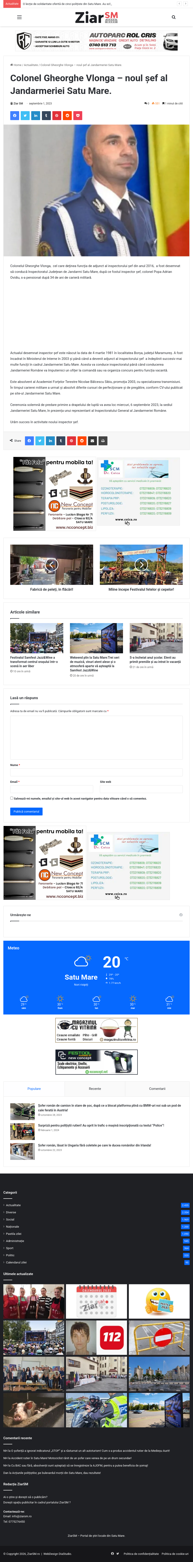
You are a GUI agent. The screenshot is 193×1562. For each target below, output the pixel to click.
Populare (34, 1089)
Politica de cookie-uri (175, 1554)
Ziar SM (18, 103)
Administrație (15, 1241)
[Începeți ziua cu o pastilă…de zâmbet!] (159, 1301)
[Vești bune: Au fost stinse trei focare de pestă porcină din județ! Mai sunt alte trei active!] (33, 1410)
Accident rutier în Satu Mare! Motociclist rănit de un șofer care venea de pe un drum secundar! (71, 1458)
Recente (95, 1089)
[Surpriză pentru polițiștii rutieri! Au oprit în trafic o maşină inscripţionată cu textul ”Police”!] (22, 1131)
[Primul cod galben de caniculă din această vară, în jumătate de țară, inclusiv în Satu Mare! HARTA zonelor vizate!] (159, 1374)
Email (15, 781)
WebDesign (50, 1554)
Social (10, 1219)
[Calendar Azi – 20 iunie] (96, 1301)
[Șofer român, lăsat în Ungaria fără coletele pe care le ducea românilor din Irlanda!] (22, 1151)
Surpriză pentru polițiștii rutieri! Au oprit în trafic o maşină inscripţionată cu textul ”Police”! (101, 1125)
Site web (105, 781)
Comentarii (157, 1089)
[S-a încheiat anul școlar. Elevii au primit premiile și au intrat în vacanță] (156, 638)
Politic (10, 1255)
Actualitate (31, 65)
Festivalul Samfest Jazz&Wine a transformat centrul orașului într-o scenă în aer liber (34, 662)
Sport (9, 1248)
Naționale (12, 1226)
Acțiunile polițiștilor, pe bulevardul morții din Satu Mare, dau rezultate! (56, 1473)
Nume (15, 765)
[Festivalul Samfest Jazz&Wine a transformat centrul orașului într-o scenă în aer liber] (36, 638)
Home (15, 65)
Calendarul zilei (16, 1262)
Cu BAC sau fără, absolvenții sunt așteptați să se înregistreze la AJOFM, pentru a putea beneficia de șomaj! (79, 1465)
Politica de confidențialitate (141, 1554)
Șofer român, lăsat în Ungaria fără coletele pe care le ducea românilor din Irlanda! (94, 1145)
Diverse (11, 1212)
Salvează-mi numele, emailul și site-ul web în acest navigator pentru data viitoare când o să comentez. (80, 798)
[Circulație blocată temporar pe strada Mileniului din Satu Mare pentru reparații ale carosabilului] (159, 1337)
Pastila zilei (13, 1233)
